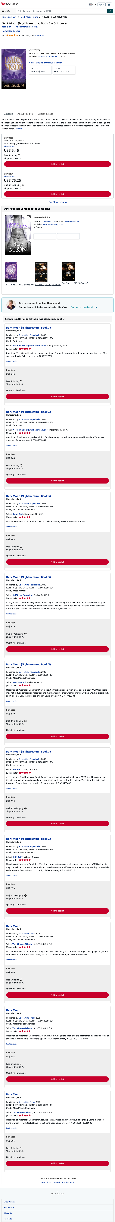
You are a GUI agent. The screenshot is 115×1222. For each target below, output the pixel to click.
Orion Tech (17, 514)
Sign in (101, 4)
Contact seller (11, 361)
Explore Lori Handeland (84, 307)
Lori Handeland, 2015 (53, 224)
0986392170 (49, 221)
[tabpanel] (56, 124)
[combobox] (61, 11)
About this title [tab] (25, 113)
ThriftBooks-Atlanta (22, 944)
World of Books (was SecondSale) (29, 345)
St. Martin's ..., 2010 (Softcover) (19, 284)
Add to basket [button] (57, 164)
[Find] (110, 11)
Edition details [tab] (45, 113)
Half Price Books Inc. (22, 595)
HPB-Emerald (19, 682)
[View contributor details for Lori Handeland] (10, 30)
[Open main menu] (6, 11)
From (40, 70)
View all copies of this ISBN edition (45, 62)
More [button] (19, 128)
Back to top (57, 1193)
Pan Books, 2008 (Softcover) (48, 284)
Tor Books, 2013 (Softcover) (75, 283)
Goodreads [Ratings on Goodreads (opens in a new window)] (39, 35)
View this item (10, 146)
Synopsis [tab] (8, 113)
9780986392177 (72, 221)
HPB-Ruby (17, 857)
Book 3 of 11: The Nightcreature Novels (19, 26)
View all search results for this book (57, 1182)
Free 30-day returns (58, 202)
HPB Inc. (16, 769)
